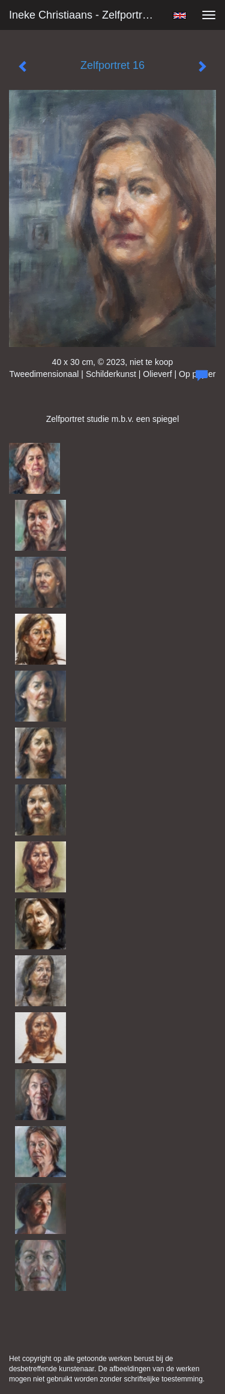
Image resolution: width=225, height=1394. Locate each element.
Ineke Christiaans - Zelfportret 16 (86, 15)
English (180, 15)
